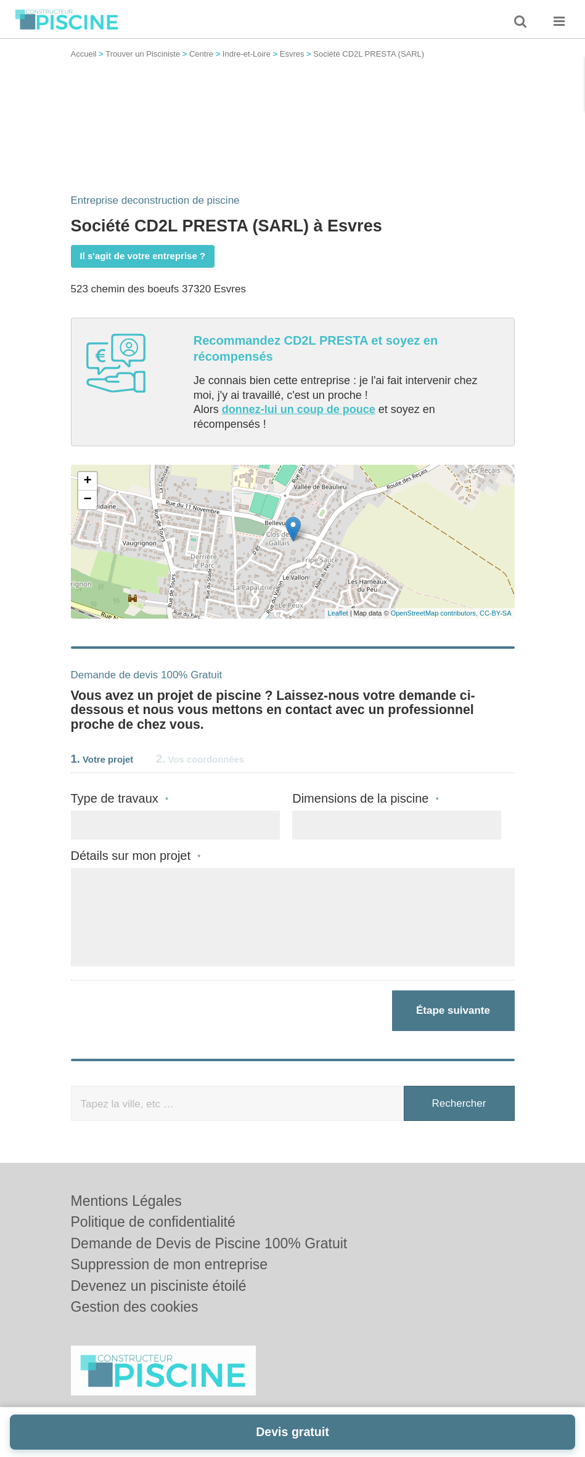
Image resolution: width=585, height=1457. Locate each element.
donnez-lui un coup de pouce (298, 409)
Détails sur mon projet (136, 856)
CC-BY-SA (496, 613)
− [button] (87, 500)
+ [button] (87, 481)
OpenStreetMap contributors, (435, 613)
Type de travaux (120, 799)
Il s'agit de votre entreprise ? (143, 256)
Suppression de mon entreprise (169, 1264)
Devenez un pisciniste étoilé (159, 1286)
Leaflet (338, 613)
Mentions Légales (126, 1201)
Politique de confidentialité (153, 1222)
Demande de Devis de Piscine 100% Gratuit (209, 1243)
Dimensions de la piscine (365, 799)
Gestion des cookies (134, 1307)
